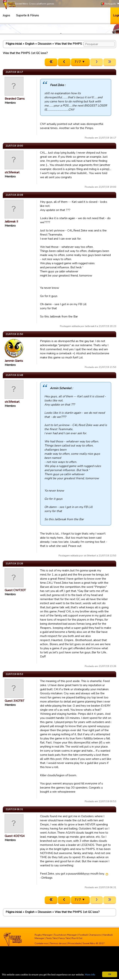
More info (90, 974)
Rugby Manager (43, 935)
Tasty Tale (51, 938)
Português (108, 4)
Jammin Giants (14, 361)
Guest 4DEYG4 (15, 836)
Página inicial (14, 44)
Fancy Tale (64, 938)
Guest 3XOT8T (14, 701)
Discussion (44, 44)
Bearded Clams (15, 99)
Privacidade (74, 943)
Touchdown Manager (65, 935)
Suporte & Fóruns (27, 15)
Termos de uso (58, 943)
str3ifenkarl (12, 172)
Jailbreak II (11, 222)
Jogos (6, 15)
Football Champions (90, 935)
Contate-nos (41, 943)
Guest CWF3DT (15, 590)
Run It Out (77, 938)
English (29, 44)
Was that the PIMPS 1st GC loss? (77, 44)
